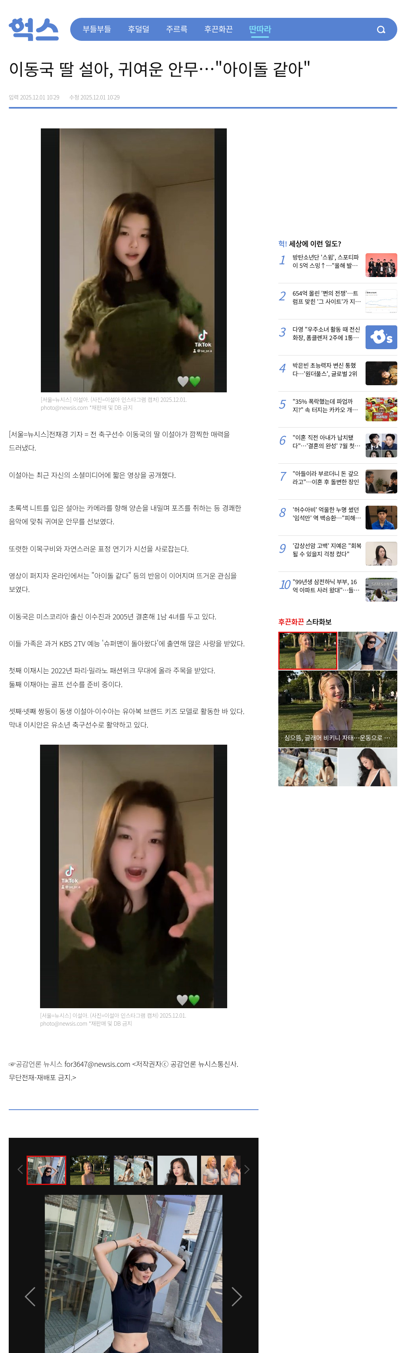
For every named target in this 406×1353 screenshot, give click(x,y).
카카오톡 (374, 94)
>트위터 (357, 94)
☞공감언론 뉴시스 (36, 1064)
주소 (391, 94)
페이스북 (341, 94)
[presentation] (19, 1169)
